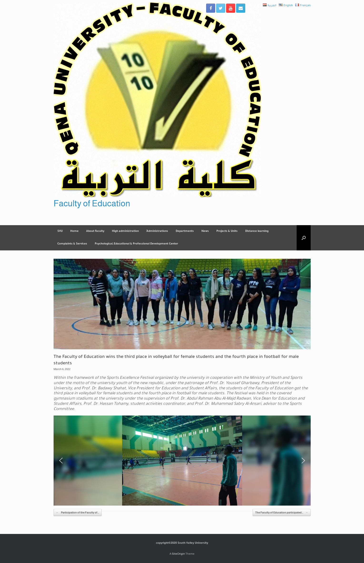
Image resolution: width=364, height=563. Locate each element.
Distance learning (257, 231)
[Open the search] (304, 237)
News (205, 231)
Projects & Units (227, 231)
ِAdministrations (157, 231)
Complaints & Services (72, 244)
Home (74, 231)
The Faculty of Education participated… (281, 513)
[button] (61, 460)
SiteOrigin (178, 553)
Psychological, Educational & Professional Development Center (136, 244)
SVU (60, 231)
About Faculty (95, 231)
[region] (182, 461)
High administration (125, 231)
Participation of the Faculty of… (77, 513)
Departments (185, 231)
